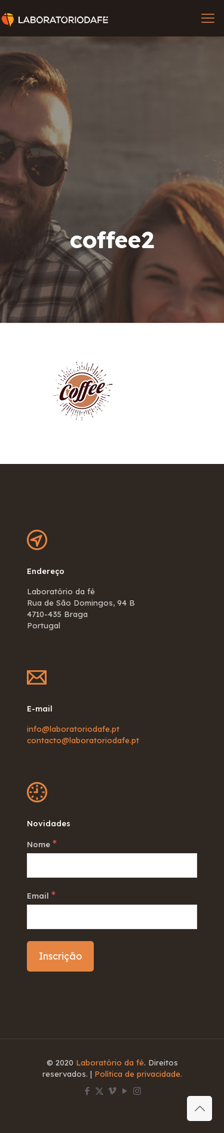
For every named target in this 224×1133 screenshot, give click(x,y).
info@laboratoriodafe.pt (73, 729)
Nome (42, 844)
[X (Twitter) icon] (99, 1091)
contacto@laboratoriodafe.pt (83, 740)
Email (41, 895)
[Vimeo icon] (112, 1091)
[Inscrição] (60, 956)
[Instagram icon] (137, 1091)
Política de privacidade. (138, 1074)
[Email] (112, 917)
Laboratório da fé (110, 1062)
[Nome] (112, 865)
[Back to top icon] (199, 1108)
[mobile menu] (208, 18)
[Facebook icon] (86, 1091)
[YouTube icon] (124, 1091)
